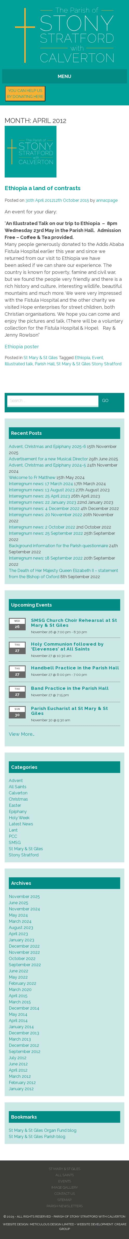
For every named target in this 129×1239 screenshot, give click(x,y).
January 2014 (21, 1026)
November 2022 (24, 952)
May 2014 (18, 1014)
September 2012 (24, 1051)
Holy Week (19, 817)
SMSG (15, 842)
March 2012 (20, 1076)
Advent (16, 780)
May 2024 (18, 915)
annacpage (107, 200)
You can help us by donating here (25, 93)
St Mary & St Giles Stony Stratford (88, 363)
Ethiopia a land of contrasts (43, 188)
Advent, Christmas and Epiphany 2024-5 (47, 465)
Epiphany (18, 811)
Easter (15, 805)
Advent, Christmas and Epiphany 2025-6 (47, 446)
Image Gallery (64, 1187)
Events (64, 1181)
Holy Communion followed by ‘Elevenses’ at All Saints (67, 646)
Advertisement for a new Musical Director (48, 458)
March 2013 (20, 1039)
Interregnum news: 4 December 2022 (44, 508)
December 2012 (24, 1045)
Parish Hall (45, 363)
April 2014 (18, 1020)
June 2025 (18, 902)
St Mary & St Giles (41, 357)
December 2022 (24, 946)
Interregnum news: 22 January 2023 (42, 502)
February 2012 (22, 1082)
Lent (13, 830)
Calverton (18, 793)
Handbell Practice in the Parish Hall (75, 667)
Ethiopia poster (22, 346)
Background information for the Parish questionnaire (58, 545)
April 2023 (18, 933)
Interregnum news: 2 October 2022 (42, 527)
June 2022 (18, 971)
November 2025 (24, 896)
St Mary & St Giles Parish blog (37, 1136)
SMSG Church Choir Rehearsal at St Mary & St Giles (74, 623)
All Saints (17, 786)
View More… (21, 734)
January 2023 (21, 940)
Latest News (21, 824)
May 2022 (18, 977)
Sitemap (64, 1200)
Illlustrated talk (19, 363)
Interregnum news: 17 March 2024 (41, 483)
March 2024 (20, 921)
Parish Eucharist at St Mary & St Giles (69, 711)
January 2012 (21, 1088)
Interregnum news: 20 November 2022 (45, 514)
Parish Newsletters (65, 1206)
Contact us (64, 1194)
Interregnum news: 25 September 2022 (46, 533)
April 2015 (18, 995)
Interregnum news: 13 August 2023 (42, 489)
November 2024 (24, 909)
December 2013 (24, 1033)
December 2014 (24, 1008)
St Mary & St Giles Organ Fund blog (42, 1130)
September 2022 (25, 964)
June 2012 (18, 1064)
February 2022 (22, 983)
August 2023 (21, 927)
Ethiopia (82, 357)
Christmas (18, 799)
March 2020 (20, 989)
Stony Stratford (24, 855)
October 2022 (22, 958)
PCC (13, 836)
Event (97, 357)
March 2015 (20, 1002)
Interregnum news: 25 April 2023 (39, 496)
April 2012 (18, 1070)
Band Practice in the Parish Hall (70, 688)
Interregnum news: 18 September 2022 (46, 558)
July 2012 (17, 1057)
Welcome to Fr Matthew (32, 477)
